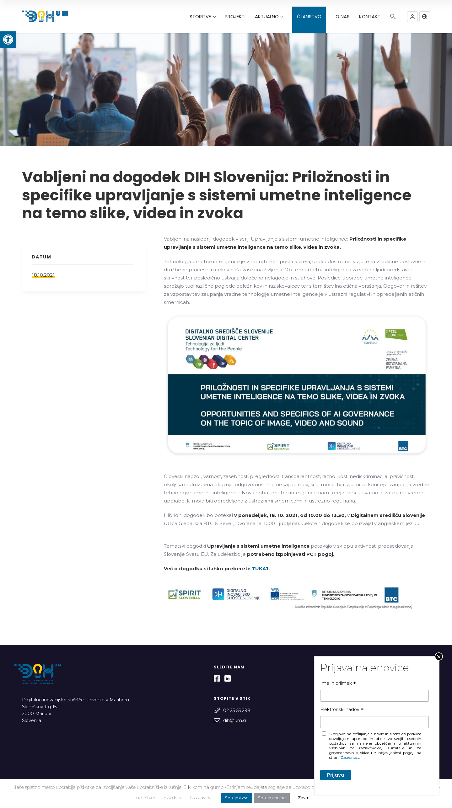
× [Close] (439, 656)
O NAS (343, 16)
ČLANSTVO (309, 16)
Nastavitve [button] (201, 797)
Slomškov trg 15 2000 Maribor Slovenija (39, 713)
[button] (8, 39)
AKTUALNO (269, 16)
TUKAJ (260, 568)
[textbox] (297, 598)
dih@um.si (230, 720)
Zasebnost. (350, 757)
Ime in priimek (338, 683)
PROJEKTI (235, 16)
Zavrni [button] (304, 797)
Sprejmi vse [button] (237, 797)
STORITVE (202, 16)
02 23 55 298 (232, 710)
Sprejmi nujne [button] (272, 797)
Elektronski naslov (341, 709)
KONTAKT (369, 16)
